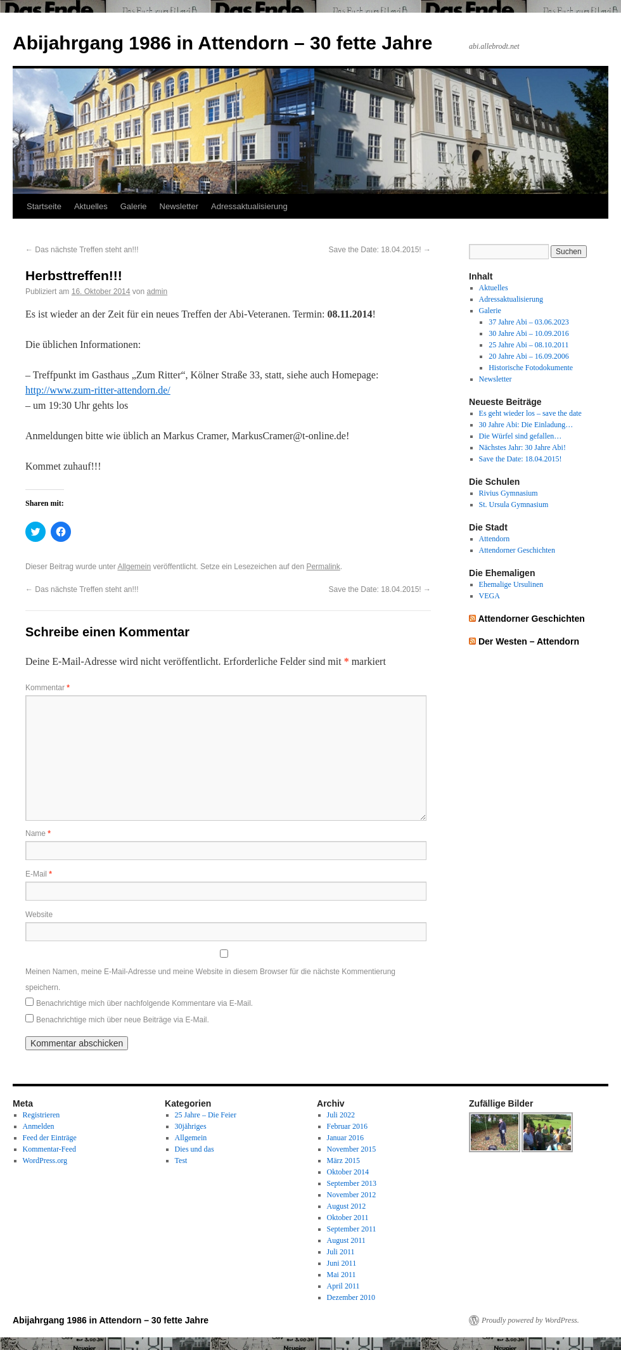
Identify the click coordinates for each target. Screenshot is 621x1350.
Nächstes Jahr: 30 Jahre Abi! (522, 447)
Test (181, 1160)
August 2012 (346, 1206)
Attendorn (494, 538)
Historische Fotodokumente (531, 367)
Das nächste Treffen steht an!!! (82, 249)
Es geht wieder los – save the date (530, 413)
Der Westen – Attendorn (528, 641)
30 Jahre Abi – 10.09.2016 (529, 333)
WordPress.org (45, 1160)
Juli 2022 (341, 1114)
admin (156, 291)
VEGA (489, 595)
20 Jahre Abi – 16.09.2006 (529, 356)
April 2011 (343, 1286)
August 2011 (346, 1240)
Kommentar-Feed (49, 1149)
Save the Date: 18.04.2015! (380, 249)
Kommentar (47, 687)
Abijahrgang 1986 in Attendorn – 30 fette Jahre (222, 42)
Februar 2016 (347, 1126)
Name (38, 833)
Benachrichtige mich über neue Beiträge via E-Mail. (122, 1019)
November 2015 (351, 1149)
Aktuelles (91, 206)
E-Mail (38, 874)
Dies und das (194, 1149)
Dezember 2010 (351, 1297)
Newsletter (179, 206)
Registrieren (41, 1114)
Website (39, 914)
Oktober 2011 (348, 1217)
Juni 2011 (342, 1263)
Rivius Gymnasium (508, 493)
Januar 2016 (345, 1137)
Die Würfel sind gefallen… (520, 436)
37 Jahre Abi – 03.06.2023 (529, 322)
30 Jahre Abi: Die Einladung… (526, 424)
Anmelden (38, 1126)
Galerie (133, 206)
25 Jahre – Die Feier (205, 1114)
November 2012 (351, 1194)
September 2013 (351, 1183)
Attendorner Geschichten (517, 550)
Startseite (44, 206)
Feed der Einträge (50, 1137)
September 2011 (351, 1229)
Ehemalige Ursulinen (511, 584)
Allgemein (134, 566)
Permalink (323, 566)
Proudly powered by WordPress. (530, 1320)
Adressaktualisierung (249, 206)
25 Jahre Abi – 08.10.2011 (528, 344)
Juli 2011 (341, 1251)
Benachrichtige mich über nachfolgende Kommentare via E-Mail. (144, 1003)
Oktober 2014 (348, 1171)
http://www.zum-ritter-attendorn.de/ (97, 390)
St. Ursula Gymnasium (514, 504)
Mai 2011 (341, 1274)
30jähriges (191, 1126)
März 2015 (343, 1160)
